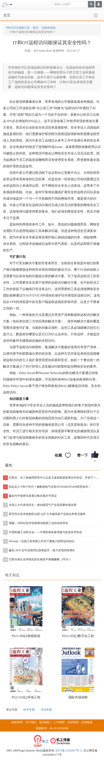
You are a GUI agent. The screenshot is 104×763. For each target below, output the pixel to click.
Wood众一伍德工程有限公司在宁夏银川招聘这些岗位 (39, 541)
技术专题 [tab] (29, 709)
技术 (35, 27)
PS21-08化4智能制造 (26, 636)
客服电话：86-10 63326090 (52, 728)
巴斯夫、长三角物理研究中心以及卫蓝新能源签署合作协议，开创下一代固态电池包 (52, 477)
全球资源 (73, 722)
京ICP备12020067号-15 (69, 750)
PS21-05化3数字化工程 (78, 636)
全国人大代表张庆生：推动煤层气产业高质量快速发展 (39, 505)
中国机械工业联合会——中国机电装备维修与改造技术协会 (42, 532)
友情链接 (87, 722)
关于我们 (31, 722)
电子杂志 (12, 575)
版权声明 (17, 722)
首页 (6, 15)
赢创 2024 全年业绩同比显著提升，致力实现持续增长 (39, 550)
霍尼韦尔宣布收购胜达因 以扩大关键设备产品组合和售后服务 (44, 514)
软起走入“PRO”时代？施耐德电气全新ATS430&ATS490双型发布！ (47, 486)
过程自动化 (49, 27)
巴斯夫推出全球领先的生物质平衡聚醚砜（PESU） (37, 559)
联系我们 (45, 722)
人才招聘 (59, 722)
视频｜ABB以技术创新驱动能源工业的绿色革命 (35, 523)
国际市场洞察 (78, 697)
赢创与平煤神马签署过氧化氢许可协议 (30, 496)
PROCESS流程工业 (18, 27)
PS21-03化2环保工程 (26, 697)
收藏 (58, 455)
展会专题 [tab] (11, 709)
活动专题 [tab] (46, 709)
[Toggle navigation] (10, 4)
